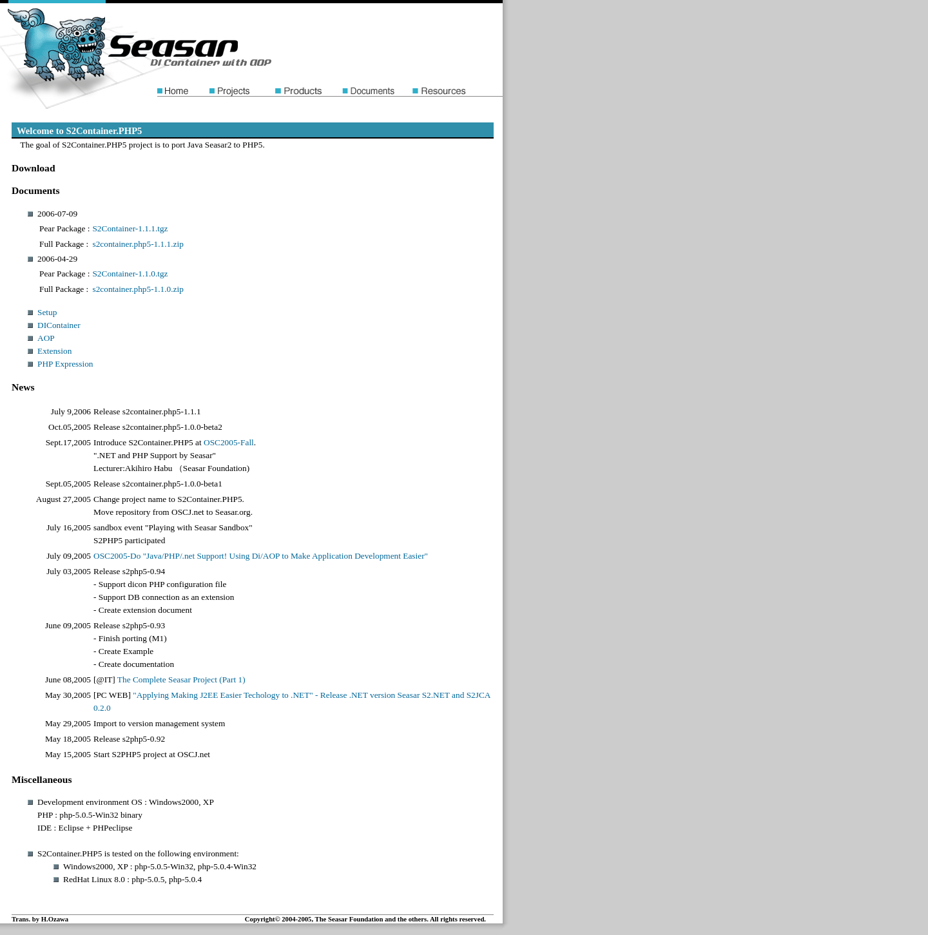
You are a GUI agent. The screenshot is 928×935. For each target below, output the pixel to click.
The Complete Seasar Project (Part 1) (181, 679)
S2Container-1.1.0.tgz (130, 273)
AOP (46, 338)
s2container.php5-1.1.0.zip (137, 289)
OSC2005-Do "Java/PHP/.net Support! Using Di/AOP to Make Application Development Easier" (260, 556)
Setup (47, 312)
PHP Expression (65, 364)
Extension (54, 351)
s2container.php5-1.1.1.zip (137, 244)
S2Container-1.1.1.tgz (130, 228)
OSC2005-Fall (229, 442)
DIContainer (59, 325)
